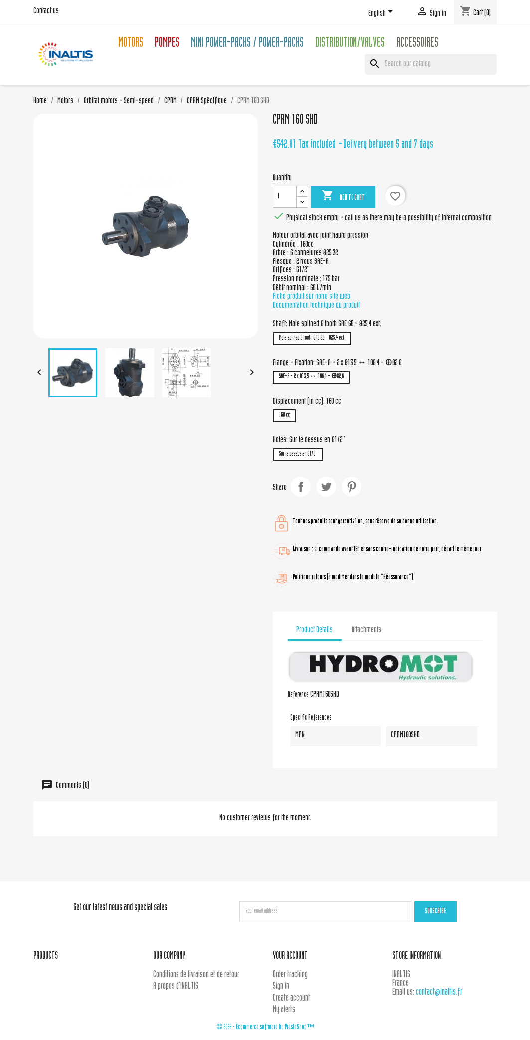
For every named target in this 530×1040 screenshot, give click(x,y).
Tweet (326, 487)
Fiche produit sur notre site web (311, 296)
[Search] (431, 64)
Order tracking (290, 975)
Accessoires (417, 44)
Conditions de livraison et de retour (196, 975)
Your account (290, 956)
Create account (291, 998)
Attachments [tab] (366, 630)
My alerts (284, 1010)
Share (301, 487)
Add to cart (343, 196)
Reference (298, 695)
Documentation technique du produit (316, 305)
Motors (130, 44)
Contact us (46, 11)
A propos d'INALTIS (175, 986)
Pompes (167, 44)
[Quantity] (285, 197)
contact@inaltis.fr (439, 992)
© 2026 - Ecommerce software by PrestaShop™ (265, 1027)
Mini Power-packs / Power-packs (247, 44)
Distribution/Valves (350, 44)
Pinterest (351, 487)
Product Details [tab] (314, 630)
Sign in (281, 986)
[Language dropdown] (382, 13)
